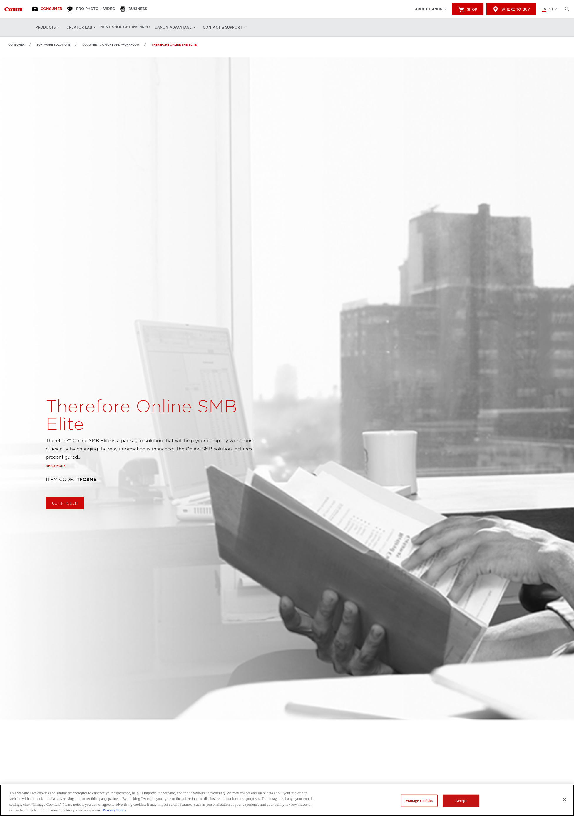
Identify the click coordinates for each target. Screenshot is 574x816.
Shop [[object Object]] (467, 9)
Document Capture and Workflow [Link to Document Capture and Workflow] (111, 44)
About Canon (429, 9)
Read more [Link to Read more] (56, 479)
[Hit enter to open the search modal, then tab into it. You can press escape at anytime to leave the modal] (566, 9)
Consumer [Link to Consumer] (16, 44)
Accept (461, 800)
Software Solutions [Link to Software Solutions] (53, 44)
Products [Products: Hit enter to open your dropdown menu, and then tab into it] (46, 27)
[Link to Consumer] (13, 9)
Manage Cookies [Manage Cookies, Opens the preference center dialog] (419, 800)
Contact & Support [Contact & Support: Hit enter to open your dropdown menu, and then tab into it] (232, 27)
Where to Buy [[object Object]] (511, 9)
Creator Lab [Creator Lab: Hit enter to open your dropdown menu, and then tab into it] (79, 27)
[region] (287, 800)
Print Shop (114, 27)
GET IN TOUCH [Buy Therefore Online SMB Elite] (65, 517)
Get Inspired (144, 27)
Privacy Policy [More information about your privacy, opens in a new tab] (114, 810)
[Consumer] (51, 9)
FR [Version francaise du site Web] (554, 9)
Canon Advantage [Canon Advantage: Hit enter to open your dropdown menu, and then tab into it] (183, 27)
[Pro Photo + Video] (98, 9)
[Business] (142, 9)
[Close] (564, 799)
